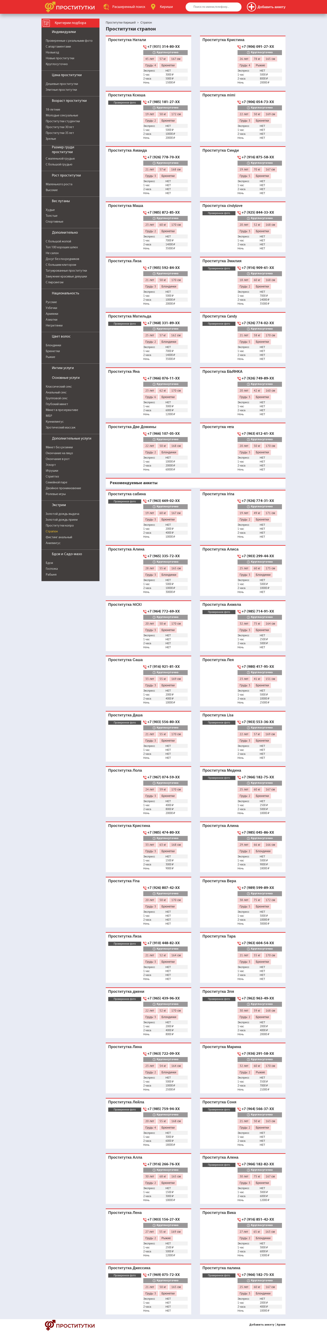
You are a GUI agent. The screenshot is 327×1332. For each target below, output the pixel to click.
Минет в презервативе (62, 410)
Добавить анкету (261, 1324)
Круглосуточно (57, 64)
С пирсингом (54, 282)
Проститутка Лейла (126, 1102)
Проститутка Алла (125, 1157)
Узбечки (51, 308)
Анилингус (53, 543)
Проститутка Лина (125, 1046)
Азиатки (51, 319)
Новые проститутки (60, 58)
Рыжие (50, 357)
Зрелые (51, 139)
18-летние (53, 109)
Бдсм (49, 563)
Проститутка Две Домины (132, 426)
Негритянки (54, 325)
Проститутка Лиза (124, 260)
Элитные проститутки (61, 90)
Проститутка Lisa (217, 715)
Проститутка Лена (125, 1212)
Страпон (52, 531)
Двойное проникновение (63, 488)
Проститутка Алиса (220, 549)
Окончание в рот (58, 459)
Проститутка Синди (220, 150)
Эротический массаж (60, 427)
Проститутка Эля (218, 991)
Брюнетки (53, 351)
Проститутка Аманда (127, 150)
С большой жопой (58, 241)
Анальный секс (56, 392)
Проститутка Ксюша (126, 95)
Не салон (52, 253)
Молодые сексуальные (62, 115)
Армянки (52, 314)
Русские (51, 302)
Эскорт (51, 465)
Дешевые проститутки (62, 84)
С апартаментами (58, 46)
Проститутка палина (221, 1267)
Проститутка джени (126, 991)
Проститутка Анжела (221, 604)
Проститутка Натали (127, 39)
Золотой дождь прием (62, 520)
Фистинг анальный (59, 537)
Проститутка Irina (218, 493)
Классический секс (59, 386)
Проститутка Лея (218, 659)
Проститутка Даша (125, 715)
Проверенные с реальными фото (69, 41)
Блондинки (53, 345)
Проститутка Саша (125, 659)
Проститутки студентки (63, 121)
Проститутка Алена (220, 1157)
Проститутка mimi (218, 95)
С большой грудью (59, 164)
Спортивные (54, 221)
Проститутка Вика (219, 1212)
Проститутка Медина (221, 770)
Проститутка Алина (126, 549)
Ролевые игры (56, 494)
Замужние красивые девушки (66, 276)
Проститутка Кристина (223, 39)
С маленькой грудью (60, 158)
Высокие (52, 190)
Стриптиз (52, 476)
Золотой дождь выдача (62, 514)
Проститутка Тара (218, 936)
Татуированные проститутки (66, 270)
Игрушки (52, 471)
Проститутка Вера (219, 880)
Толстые (52, 216)
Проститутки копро (60, 525)
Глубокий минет (57, 404)
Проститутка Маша (125, 205)
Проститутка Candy (219, 316)
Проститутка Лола (125, 770)
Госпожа (52, 569)
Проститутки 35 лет (60, 133)
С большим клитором (61, 265)
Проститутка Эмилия (221, 260)
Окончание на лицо (59, 453)
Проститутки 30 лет (60, 127)
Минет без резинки (59, 447)
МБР (49, 416)
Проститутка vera (218, 426)
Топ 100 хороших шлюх (62, 247)
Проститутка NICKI (125, 604)
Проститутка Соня (219, 1102)
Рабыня (51, 574)
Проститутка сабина (127, 493)
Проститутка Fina (124, 880)
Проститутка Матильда (129, 316)
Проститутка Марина (221, 1046)
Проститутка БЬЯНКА (222, 371)
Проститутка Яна (124, 371)
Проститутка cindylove (222, 205)
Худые (50, 210)
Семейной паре (56, 482)
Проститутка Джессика (129, 1267)
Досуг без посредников (62, 259)
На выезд (52, 52)
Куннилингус (55, 421)
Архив (281, 1324)
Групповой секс (57, 398)
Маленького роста (59, 184)
